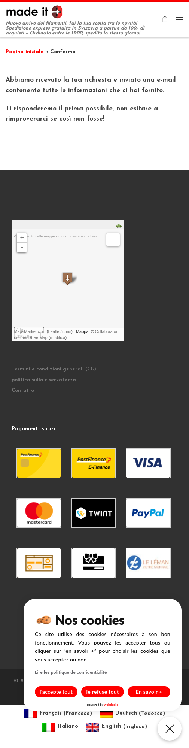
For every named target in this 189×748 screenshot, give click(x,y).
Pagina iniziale (24, 51)
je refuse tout (102, 691)
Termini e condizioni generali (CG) (54, 369)
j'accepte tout (56, 691)
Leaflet (54, 331)
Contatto (23, 390)
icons (66, 331)
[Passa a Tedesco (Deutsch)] (132, 714)
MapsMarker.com (29, 331)
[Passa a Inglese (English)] (116, 727)
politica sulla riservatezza (44, 380)
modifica (57, 337)
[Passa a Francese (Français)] (58, 714)
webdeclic (111, 704)
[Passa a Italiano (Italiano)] (60, 727)
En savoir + (149, 691)
